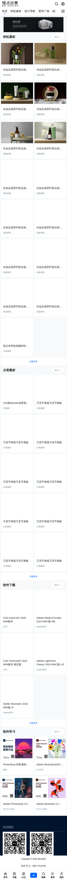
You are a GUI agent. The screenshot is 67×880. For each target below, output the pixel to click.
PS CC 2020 (8, 809)
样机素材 (16, 11)
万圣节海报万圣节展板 (49, 402)
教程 (5, 770)
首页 (4, 11)
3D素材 (6, 408)
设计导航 (29, 11)
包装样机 (7, 75)
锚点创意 (41, 859)
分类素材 (7, 351)
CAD (5, 627)
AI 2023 (39, 770)
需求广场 (43, 11)
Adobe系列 (41, 627)
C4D (5, 669)
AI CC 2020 (41, 809)
